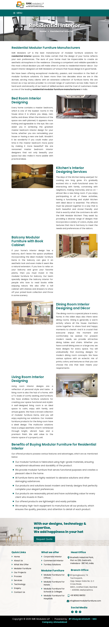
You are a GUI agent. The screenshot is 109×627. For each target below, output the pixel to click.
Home (43, 31)
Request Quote (44, 539)
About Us (18, 560)
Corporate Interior (53, 556)
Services (18, 580)
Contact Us (19, 592)
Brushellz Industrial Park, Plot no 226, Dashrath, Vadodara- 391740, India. (82, 560)
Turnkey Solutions (52, 564)
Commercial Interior (53, 560)
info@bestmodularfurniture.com (85, 600)
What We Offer (21, 564)
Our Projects (20, 572)
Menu (17, 12)
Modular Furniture (22, 568)
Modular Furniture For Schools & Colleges (54, 590)
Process (18, 576)
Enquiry (17, 588)
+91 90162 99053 (77, 595)
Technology (19, 584)
